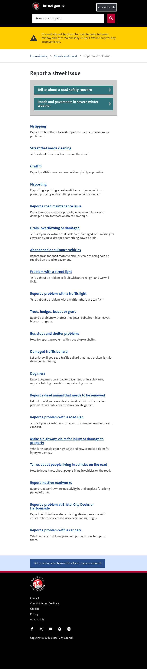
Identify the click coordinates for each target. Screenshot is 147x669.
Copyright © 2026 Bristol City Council (51, 637)
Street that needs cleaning (50, 148)
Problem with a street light (51, 271)
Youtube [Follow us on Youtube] (50, 630)
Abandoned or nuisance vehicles (55, 249)
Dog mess (37, 373)
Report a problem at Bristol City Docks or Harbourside (62, 506)
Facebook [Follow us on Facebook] (32, 630)
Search (110, 18)
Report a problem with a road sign (56, 417)
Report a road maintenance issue (56, 206)
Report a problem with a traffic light (58, 293)
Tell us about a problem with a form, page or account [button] (67, 563)
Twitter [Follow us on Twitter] (41, 630)
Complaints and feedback (44, 603)
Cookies (34, 608)
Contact (34, 598)
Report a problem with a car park (56, 530)
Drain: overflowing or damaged (55, 228)
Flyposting (38, 184)
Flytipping (38, 126)
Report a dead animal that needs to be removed (67, 395)
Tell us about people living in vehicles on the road (68, 464)
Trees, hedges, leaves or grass (53, 311)
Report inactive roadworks (51, 482)
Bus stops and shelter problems (54, 333)
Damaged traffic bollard (49, 351)
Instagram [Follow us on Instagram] (69, 630)
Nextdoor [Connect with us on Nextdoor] (59, 630)
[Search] (68, 18)
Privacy (34, 614)
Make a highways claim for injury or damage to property (67, 441)
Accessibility (37, 619)
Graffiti (36, 166)
